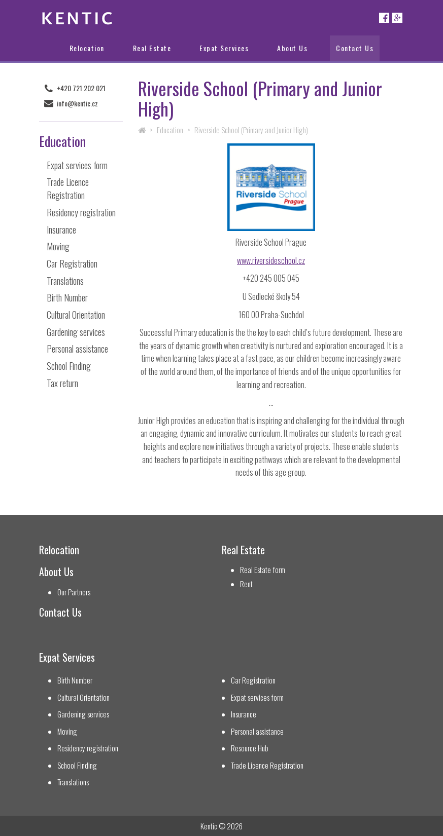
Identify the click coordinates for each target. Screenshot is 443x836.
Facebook (384, 18)
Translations (65, 280)
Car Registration (72, 263)
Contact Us (354, 48)
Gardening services (76, 331)
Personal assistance (77, 348)
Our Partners (73, 592)
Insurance (61, 229)
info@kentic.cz (77, 103)
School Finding (69, 365)
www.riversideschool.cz (271, 260)
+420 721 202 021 (81, 88)
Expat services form (77, 165)
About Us (292, 48)
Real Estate (152, 48)
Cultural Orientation (76, 314)
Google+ (397, 18)
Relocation (87, 48)
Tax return (62, 383)
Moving (58, 246)
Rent (246, 584)
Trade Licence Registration (68, 188)
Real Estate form (262, 569)
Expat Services (224, 48)
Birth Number (67, 297)
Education (170, 129)
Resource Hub (249, 748)
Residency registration (81, 212)
